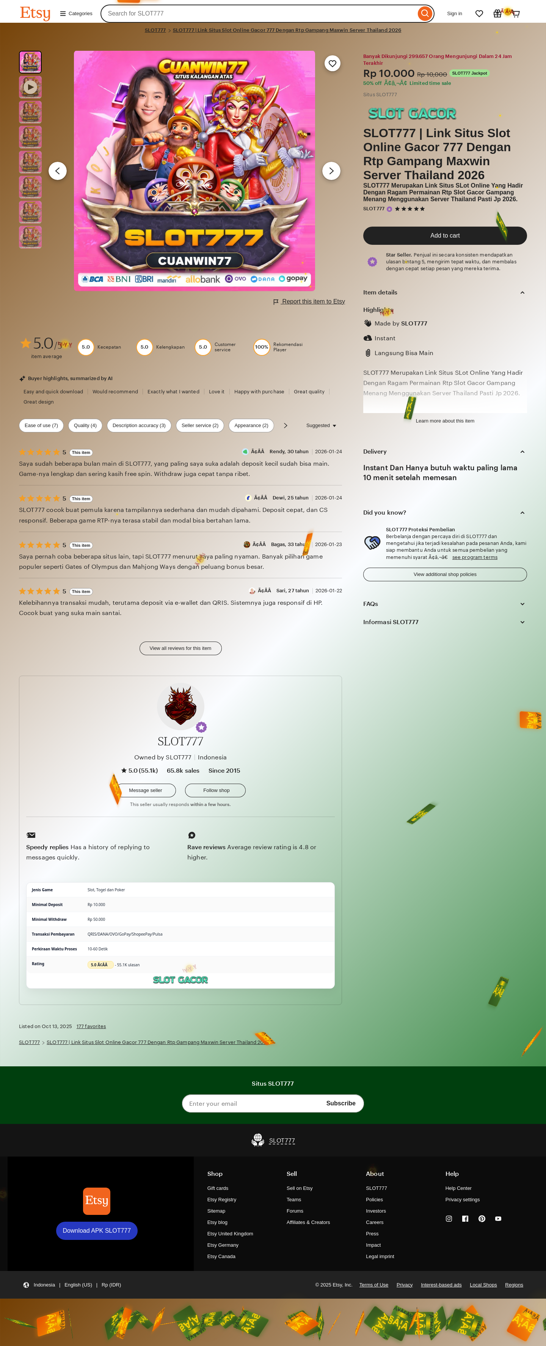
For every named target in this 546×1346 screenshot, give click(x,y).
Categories (76, 13)
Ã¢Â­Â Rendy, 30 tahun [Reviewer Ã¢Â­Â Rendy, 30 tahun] (280, 451)
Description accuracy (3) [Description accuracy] (139, 425)
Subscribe (341, 1103)
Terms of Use (373, 1285)
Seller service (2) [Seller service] (200, 425)
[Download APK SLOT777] (96, 1201)
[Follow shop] (215, 790)
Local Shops (483, 1285)
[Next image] (331, 171)
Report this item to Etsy (309, 301)
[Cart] (516, 14)
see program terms (474, 557)
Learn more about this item (445, 421)
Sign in (454, 13)
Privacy (405, 1285)
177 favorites (91, 1026)
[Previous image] (58, 171)
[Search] (425, 14)
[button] (201, 727)
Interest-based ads (441, 1285)
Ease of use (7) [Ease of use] (41, 425)
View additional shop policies (445, 574)
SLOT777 (155, 30)
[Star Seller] (389, 209)
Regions (514, 1285)
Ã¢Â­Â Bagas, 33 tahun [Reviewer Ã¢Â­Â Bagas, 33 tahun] (281, 544)
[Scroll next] (285, 425)
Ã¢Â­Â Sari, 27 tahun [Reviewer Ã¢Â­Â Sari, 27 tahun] (283, 590)
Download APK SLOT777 (97, 1230)
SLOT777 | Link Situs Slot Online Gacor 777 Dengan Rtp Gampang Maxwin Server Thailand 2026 (287, 30)
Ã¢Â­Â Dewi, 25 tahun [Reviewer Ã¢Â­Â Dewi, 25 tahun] (281, 498)
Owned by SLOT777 (163, 757)
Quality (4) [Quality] (85, 425)
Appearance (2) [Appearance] (251, 425)
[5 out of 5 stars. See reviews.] (411, 208)
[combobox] (258, 14)
